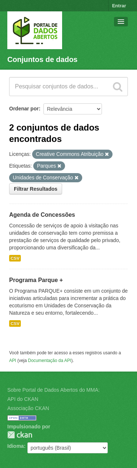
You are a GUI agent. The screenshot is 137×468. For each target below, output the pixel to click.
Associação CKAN (28, 408)
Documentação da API (49, 360)
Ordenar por (24, 108)
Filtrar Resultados (35, 189)
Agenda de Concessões (42, 215)
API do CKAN (22, 399)
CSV (15, 258)
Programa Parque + (36, 280)
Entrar (119, 5)
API (12, 360)
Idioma (15, 446)
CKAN (19, 435)
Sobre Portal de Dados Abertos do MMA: (53, 390)
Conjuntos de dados (42, 59)
